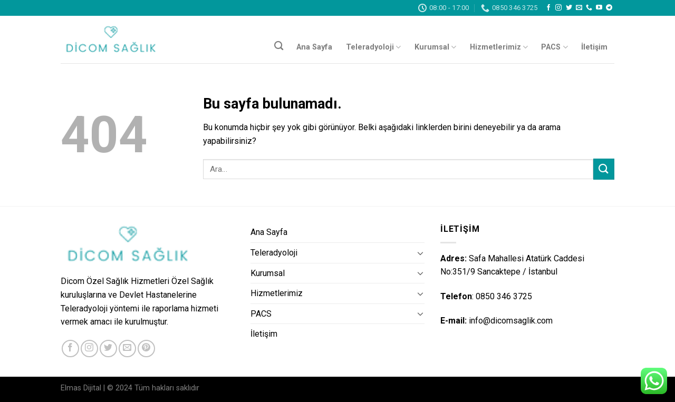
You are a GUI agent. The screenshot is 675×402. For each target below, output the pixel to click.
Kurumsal (435, 47)
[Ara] (278, 46)
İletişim (594, 47)
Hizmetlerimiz (499, 47)
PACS (554, 47)
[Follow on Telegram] (609, 8)
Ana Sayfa (314, 47)
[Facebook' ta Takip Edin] (548, 8)
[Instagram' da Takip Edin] (558, 8)
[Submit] (603, 169)
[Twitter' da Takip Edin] (569, 8)
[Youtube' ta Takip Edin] (599, 8)
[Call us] (589, 8)
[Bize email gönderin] (579, 8)
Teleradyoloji (373, 47)
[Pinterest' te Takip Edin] (146, 348)
